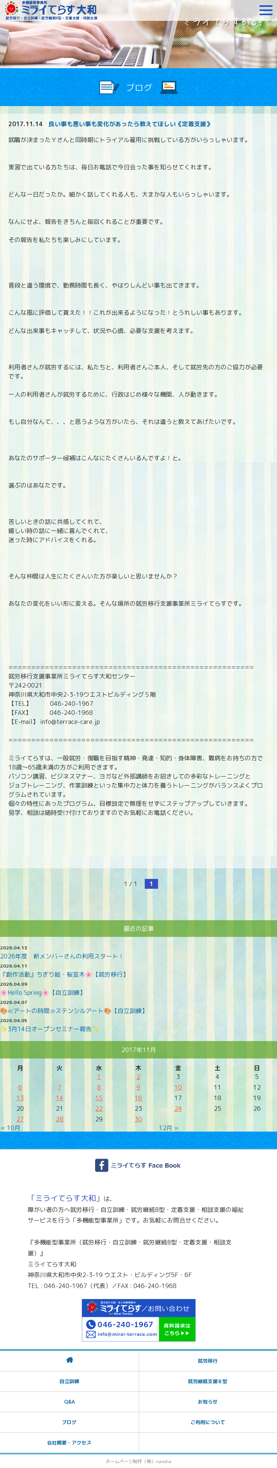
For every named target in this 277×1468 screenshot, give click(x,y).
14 (59, 1098)
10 (178, 1087)
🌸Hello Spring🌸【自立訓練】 (43, 992)
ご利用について (208, 1422)
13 (20, 1098)
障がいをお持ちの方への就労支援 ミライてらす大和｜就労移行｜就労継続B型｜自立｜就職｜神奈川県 (51, 10)
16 (138, 1098)
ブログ (69, 1422)
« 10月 (10, 1128)
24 (178, 1108)
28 (59, 1119)
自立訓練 (69, 1381)
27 (20, 1119)
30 (138, 1119)
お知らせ (208, 1401)
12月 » (168, 1128)
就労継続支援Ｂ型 (207, 1381)
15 (99, 1098)
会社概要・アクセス (69, 1442)
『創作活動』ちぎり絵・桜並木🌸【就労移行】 (64, 974)
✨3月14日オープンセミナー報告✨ (49, 1029)
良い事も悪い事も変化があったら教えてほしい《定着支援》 (130, 124)
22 (99, 1108)
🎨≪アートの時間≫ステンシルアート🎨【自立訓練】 (74, 1011)
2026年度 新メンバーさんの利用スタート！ (62, 956)
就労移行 (208, 1360)
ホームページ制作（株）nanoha (138, 1461)
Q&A (69, 1401)
